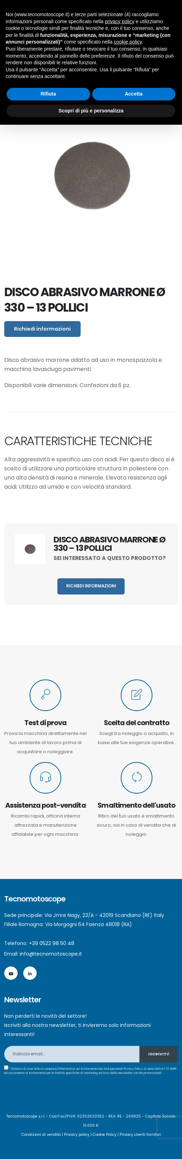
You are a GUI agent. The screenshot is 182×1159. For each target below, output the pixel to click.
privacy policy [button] (119, 21)
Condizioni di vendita (41, 1134)
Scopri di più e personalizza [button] (90, 110)
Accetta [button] (134, 94)
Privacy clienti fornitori (140, 1134)
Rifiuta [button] (48, 94)
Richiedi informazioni (42, 328)
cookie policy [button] (128, 42)
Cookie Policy (105, 1134)
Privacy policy (76, 1134)
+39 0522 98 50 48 (51, 943)
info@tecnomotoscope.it (51, 953)
